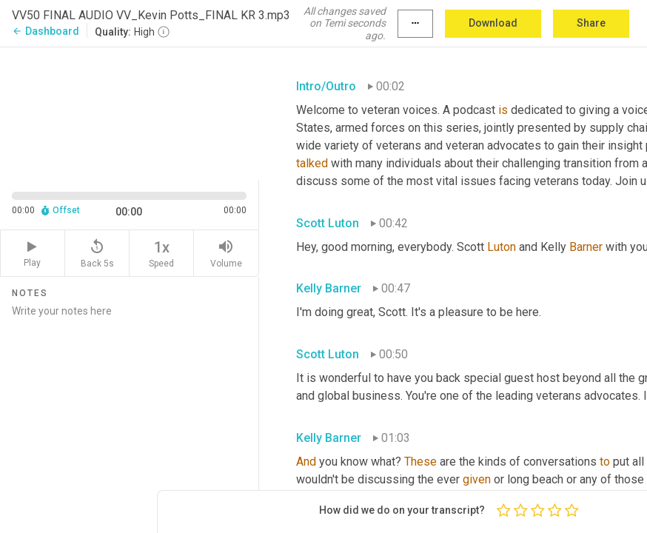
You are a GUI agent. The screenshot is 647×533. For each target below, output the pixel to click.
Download (493, 23)
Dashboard (45, 31)
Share (591, 23)
